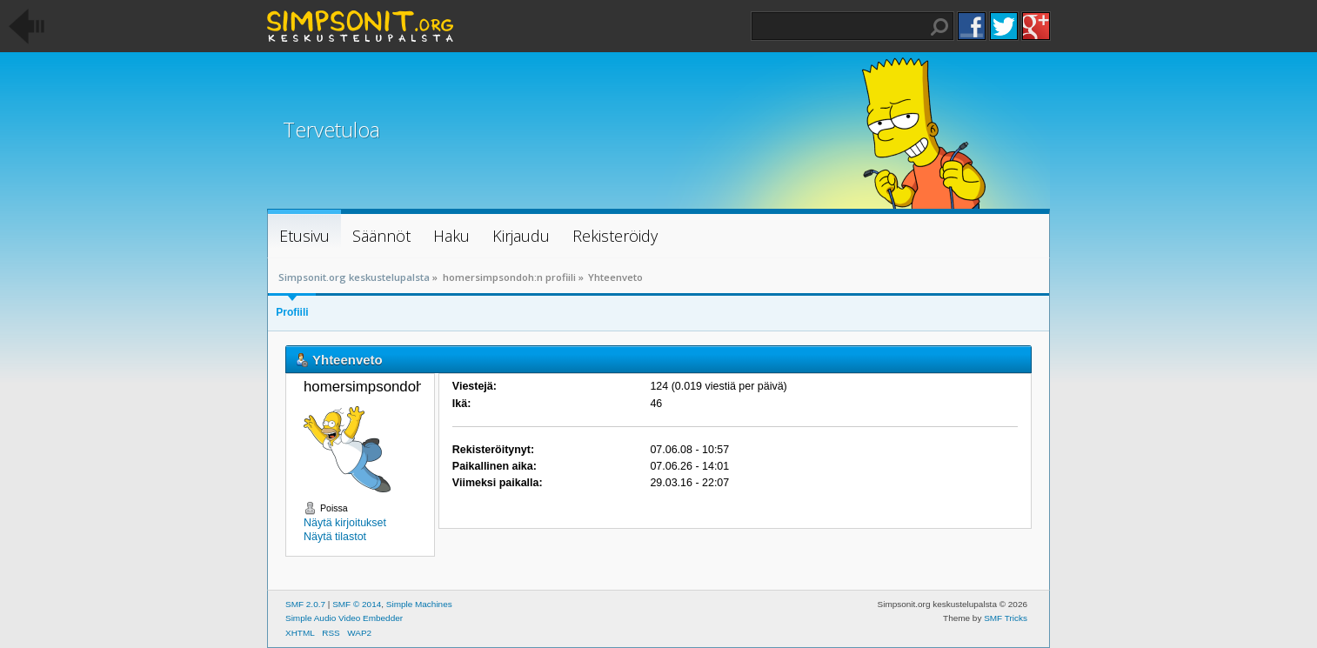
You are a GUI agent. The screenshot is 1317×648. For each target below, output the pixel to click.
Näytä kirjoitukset (345, 523)
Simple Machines (419, 604)
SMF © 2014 (356, 604)
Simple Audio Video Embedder (344, 618)
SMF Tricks (1005, 618)
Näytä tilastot (335, 537)
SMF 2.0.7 (305, 604)
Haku (939, 27)
